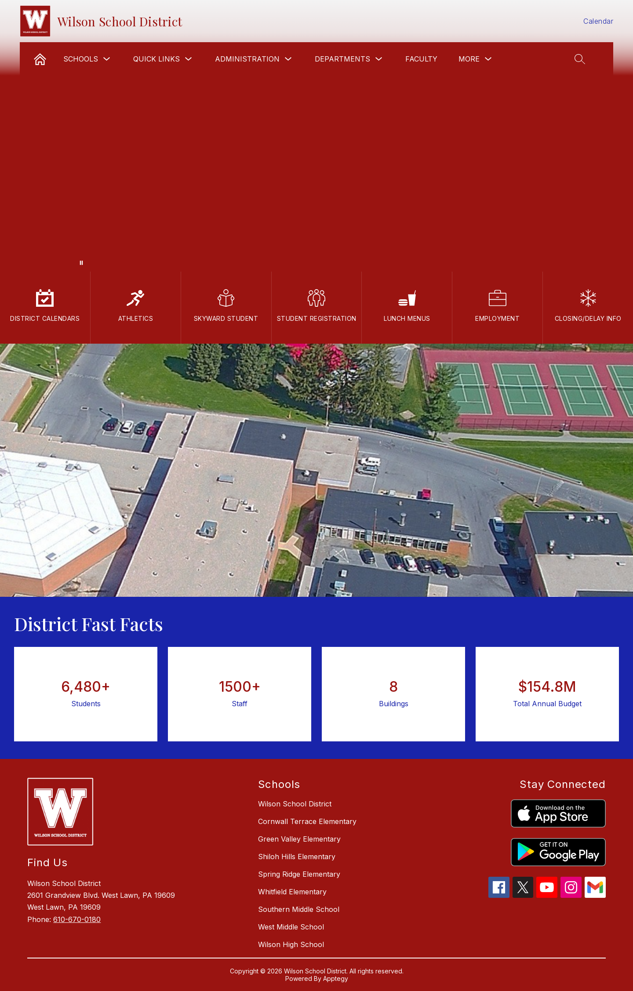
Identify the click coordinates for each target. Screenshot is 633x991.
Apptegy (335, 978)
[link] (40, 59)
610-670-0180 (77, 919)
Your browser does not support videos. (316, 136)
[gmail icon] (595, 895)
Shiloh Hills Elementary (296, 856)
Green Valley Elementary (299, 839)
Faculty (421, 58)
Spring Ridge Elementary (299, 874)
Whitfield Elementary (292, 891)
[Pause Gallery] (81, 263)
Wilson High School (291, 944)
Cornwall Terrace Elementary (307, 821)
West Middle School (291, 926)
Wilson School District (294, 803)
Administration (247, 58)
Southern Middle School (298, 909)
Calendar (598, 21)
